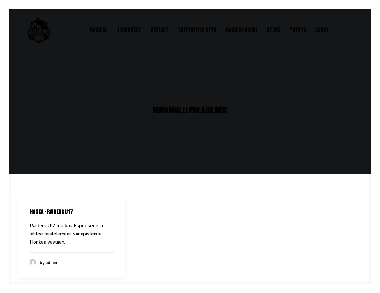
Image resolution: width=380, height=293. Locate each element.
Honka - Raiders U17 (51, 211)
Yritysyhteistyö (197, 40)
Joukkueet (129, 40)
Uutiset (159, 40)
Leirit (322, 40)
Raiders (98, 40)
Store (273, 40)
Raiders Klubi (241, 40)
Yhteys (298, 40)
